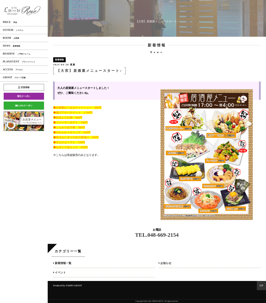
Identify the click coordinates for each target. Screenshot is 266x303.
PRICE (10, 22)
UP (261, 285)
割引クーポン (23, 96)
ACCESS (13, 69)
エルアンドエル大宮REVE (22, 11)
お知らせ (165, 263)
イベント (59, 272)
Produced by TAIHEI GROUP (67, 285)
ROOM (11, 38)
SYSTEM (13, 30)
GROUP (14, 77)
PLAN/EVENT (19, 61)
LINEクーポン (23, 105)
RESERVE (16, 53)
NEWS (11, 45)
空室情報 (24, 87)
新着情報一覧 (62, 263)
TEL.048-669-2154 (157, 235)
